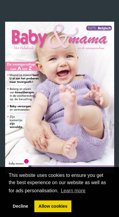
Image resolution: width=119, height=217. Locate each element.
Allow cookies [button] (53, 206)
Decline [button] (20, 206)
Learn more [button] (73, 190)
